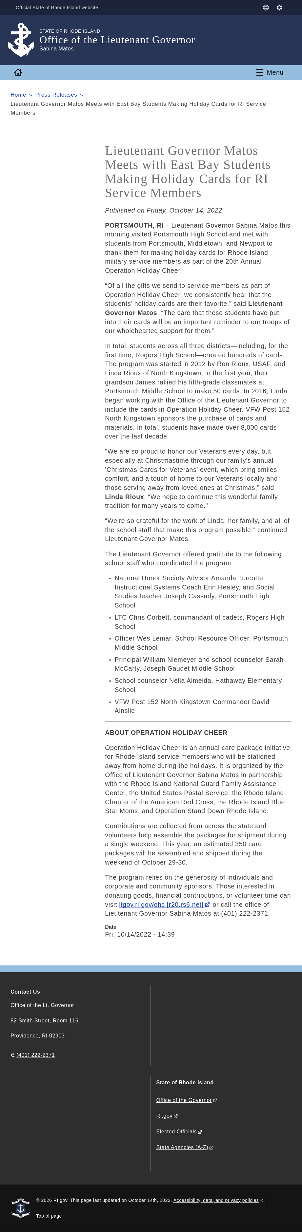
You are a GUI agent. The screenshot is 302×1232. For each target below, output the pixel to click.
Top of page (49, 1216)
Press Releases (56, 95)
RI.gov (164, 1116)
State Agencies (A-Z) (182, 1147)
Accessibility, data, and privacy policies (216, 1200)
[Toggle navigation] (270, 72)
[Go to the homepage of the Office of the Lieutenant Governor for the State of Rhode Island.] (24, 40)
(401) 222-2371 (35, 1055)
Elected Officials (176, 1131)
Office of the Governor (183, 1100)
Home (18, 95)
